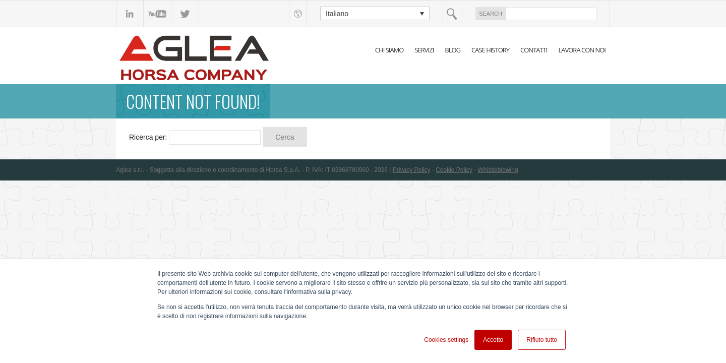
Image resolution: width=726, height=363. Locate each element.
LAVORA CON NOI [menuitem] (582, 49)
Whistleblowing (498, 169)
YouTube (157, 14)
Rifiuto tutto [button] (541, 339)
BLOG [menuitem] (452, 49)
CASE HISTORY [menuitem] (490, 49)
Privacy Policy (412, 169)
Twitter (185, 14)
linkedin (130, 14)
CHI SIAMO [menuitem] (389, 49)
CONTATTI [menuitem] (533, 49)
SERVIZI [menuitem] (424, 49)
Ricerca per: (148, 137)
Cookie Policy (454, 169)
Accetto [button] (493, 339)
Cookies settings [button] (446, 339)
